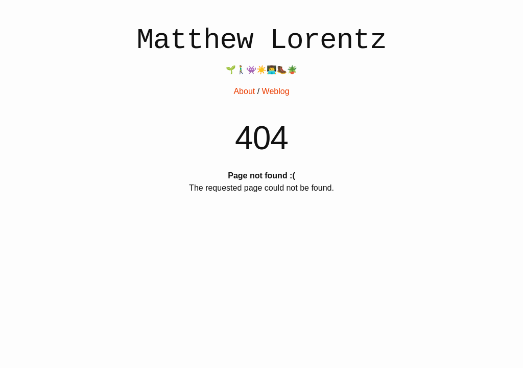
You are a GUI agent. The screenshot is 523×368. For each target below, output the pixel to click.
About (244, 91)
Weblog (276, 91)
